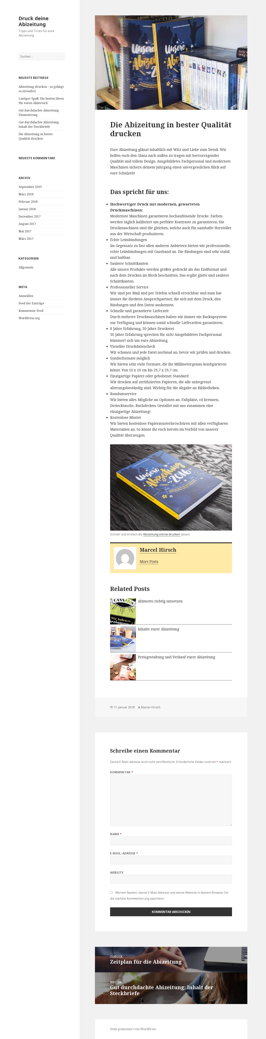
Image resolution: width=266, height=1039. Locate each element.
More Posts (149, 561)
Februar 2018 (28, 202)
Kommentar (121, 772)
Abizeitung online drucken (162, 534)
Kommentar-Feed (31, 311)
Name (116, 834)
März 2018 (26, 194)
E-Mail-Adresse (124, 853)
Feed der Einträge (31, 303)
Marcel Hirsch (158, 549)
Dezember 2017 (30, 216)
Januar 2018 (27, 209)
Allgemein (26, 267)
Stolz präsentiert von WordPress (133, 1029)
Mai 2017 (25, 231)
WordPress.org (29, 318)
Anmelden (26, 296)
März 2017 (26, 239)
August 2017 (27, 224)
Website (116, 873)
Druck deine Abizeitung (34, 21)
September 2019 (30, 187)
